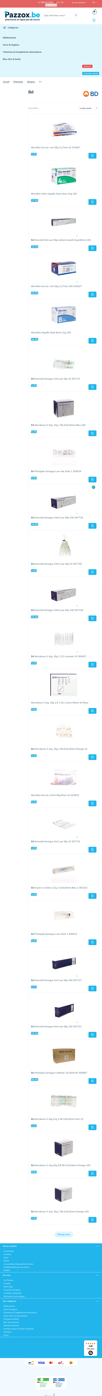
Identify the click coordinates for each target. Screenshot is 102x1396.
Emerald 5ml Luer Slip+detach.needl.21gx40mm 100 (61, 240)
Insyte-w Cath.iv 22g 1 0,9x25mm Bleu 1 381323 (59, 888)
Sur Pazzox (8, 1280)
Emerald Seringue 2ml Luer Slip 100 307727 (56, 980)
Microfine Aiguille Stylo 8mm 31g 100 (51, 332)
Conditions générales (12, 1293)
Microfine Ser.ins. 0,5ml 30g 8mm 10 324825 (55, 795)
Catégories (10, 27)
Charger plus (63, 1234)
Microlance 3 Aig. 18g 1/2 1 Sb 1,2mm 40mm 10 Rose (59, 702)
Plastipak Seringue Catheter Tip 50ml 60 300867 (59, 1073)
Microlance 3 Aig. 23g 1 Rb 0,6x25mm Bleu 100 (58, 425)
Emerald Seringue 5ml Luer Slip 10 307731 (55, 841)
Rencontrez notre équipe (14, 1296)
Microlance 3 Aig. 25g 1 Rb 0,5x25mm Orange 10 (59, 749)
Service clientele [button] (78, 2)
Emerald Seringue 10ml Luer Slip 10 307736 (56, 564)
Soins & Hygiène (11, 44)
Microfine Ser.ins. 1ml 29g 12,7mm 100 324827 (56, 286)
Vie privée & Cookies (12, 1290)
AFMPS (7, 1270)
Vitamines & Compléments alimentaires (22, 52)
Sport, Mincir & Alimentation (15, 1316)
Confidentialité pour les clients (16, 1267)
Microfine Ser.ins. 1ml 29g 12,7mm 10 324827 (55, 147)
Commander (9, 1251)
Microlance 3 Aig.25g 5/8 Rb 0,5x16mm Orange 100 (60, 1165)
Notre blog (8, 1286)
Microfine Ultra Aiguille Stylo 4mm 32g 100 (54, 194)
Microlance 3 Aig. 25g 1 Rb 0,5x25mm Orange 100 (60, 1211)
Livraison (7, 1254)
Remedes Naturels (11, 1325)
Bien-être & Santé (11, 59)
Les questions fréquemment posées (18, 1264)
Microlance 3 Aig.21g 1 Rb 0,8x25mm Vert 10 (57, 1119)
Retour (6, 1260)
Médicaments (9, 37)
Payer (6, 1257)
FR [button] (93, 2)
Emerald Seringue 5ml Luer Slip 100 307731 (56, 1026)
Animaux (7, 1332)
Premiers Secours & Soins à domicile (19, 1329)
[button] (92, 156)
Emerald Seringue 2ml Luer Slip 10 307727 (55, 379)
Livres (6, 1335)
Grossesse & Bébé (11, 1319)
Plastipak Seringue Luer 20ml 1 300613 (54, 934)
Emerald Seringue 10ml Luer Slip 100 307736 (57, 517)
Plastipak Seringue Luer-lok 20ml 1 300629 (56, 471)
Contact (7, 1283)
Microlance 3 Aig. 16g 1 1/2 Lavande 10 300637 (58, 656)
